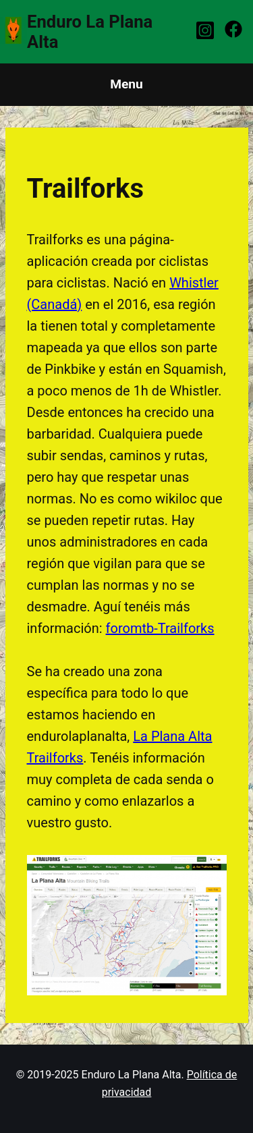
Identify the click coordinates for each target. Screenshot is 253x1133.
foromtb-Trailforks (160, 628)
